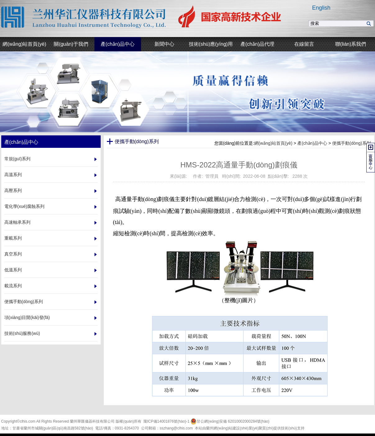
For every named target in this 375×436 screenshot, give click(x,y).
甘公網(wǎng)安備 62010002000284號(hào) (229, 421)
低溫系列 (13, 269)
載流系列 (13, 285)
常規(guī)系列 (17, 158)
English (321, 8)
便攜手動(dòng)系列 (23, 301)
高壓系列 (13, 190)
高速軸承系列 (17, 222)
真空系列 (13, 253)
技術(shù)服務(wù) (22, 333)
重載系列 (13, 238)
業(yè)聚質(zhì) (261, 428)
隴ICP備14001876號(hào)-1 (167, 421)
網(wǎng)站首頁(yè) (273, 143)
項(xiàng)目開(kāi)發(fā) (27, 317)
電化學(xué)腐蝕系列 (24, 206)
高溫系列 (13, 174)
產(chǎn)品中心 (312, 143)
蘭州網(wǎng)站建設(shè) (227, 428)
